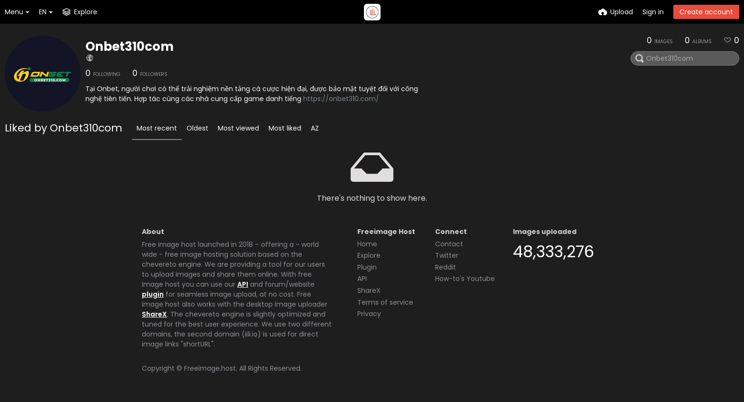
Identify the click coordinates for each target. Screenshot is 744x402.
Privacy (369, 313)
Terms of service (385, 302)
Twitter (446, 255)
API (242, 284)
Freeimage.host (210, 368)
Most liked (285, 128)
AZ (315, 128)
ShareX (154, 314)
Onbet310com (129, 46)
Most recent (157, 128)
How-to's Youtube (465, 278)
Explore (369, 255)
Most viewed (238, 128)
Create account (706, 12)
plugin (153, 294)
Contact (449, 244)
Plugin (367, 267)
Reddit (445, 267)
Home (367, 244)
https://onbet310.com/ (341, 98)
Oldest (197, 128)
